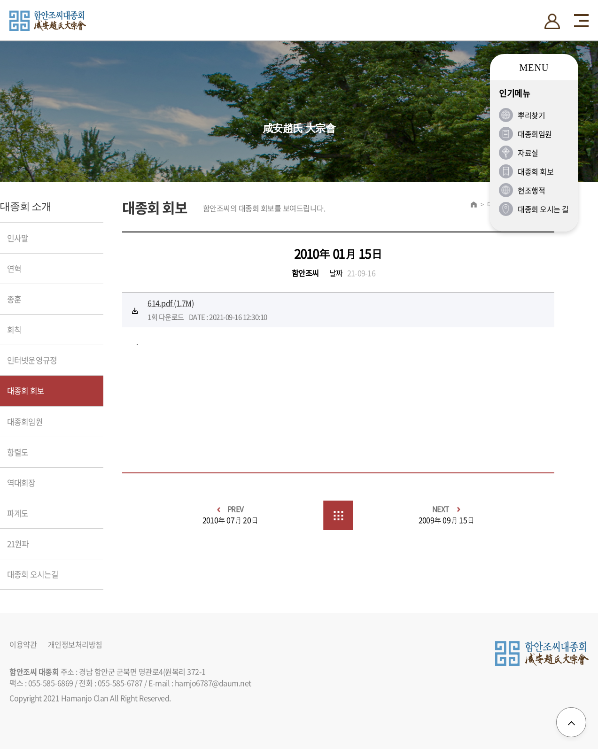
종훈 (14, 299)
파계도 (17, 513)
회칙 (14, 329)
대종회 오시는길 (32, 574)
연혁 (14, 268)
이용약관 (23, 644)
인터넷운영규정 (32, 360)
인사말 (17, 238)
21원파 (18, 543)
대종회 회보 (25, 390)
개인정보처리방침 (75, 644)
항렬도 (17, 452)
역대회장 (21, 482)
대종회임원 (25, 421)
